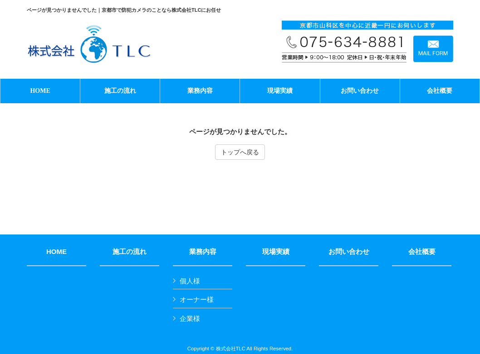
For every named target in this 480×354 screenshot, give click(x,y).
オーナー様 (197, 299)
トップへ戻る (240, 152)
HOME (56, 251)
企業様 (190, 318)
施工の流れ (130, 251)
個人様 (190, 281)
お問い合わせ (348, 251)
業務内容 (202, 251)
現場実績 (275, 251)
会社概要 (422, 251)
